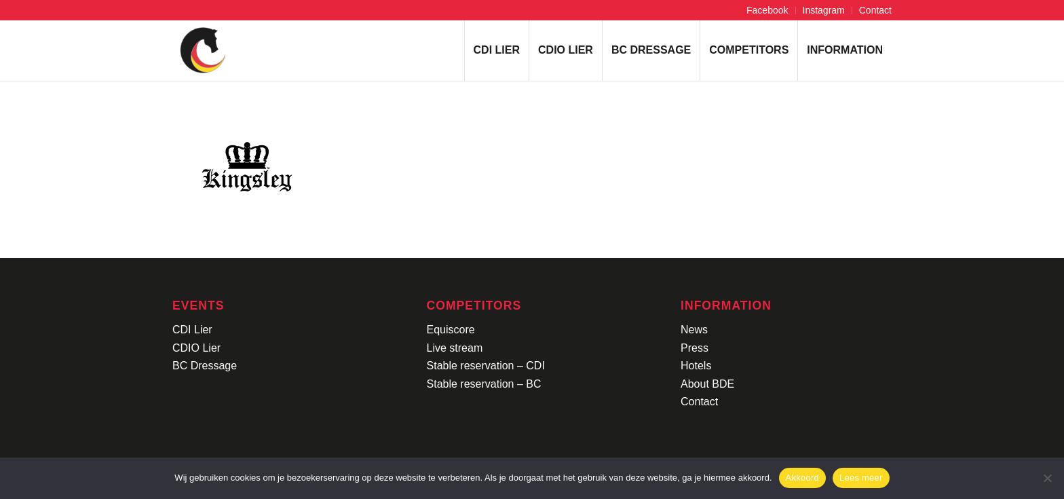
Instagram (824, 10)
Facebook (767, 10)
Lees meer (861, 478)
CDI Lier (192, 329)
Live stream (455, 348)
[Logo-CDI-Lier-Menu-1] (202, 50)
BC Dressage (204, 365)
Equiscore (451, 329)
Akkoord (802, 478)
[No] (1047, 478)
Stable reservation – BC (484, 384)
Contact (875, 10)
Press (694, 348)
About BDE (707, 384)
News (694, 329)
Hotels (696, 365)
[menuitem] (767, 10)
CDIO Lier (196, 348)
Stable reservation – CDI (486, 365)
